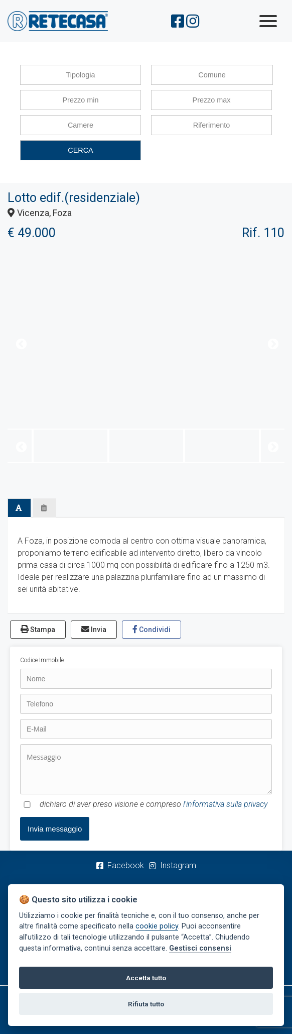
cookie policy (156, 926)
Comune (211, 75)
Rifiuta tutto (146, 1004)
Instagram (172, 865)
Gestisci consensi (200, 948)
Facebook (120, 865)
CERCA (80, 150)
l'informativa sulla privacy (225, 804)
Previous (20, 343)
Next (272, 343)
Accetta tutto (146, 978)
